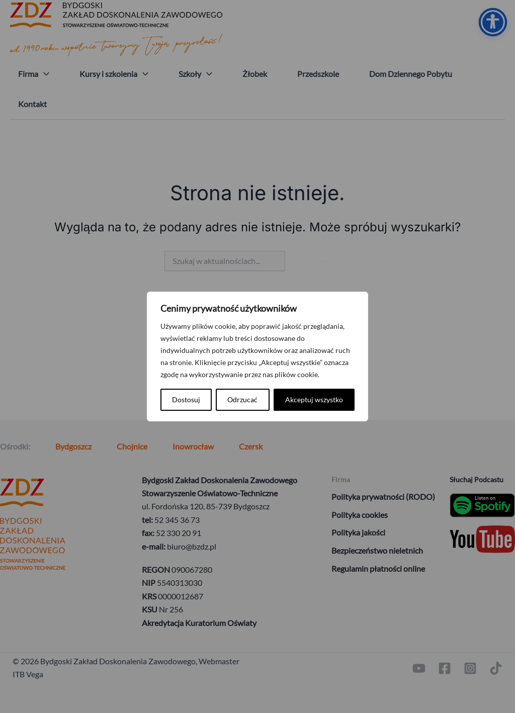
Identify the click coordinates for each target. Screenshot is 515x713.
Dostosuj (186, 399)
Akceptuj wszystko (314, 399)
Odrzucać (242, 399)
